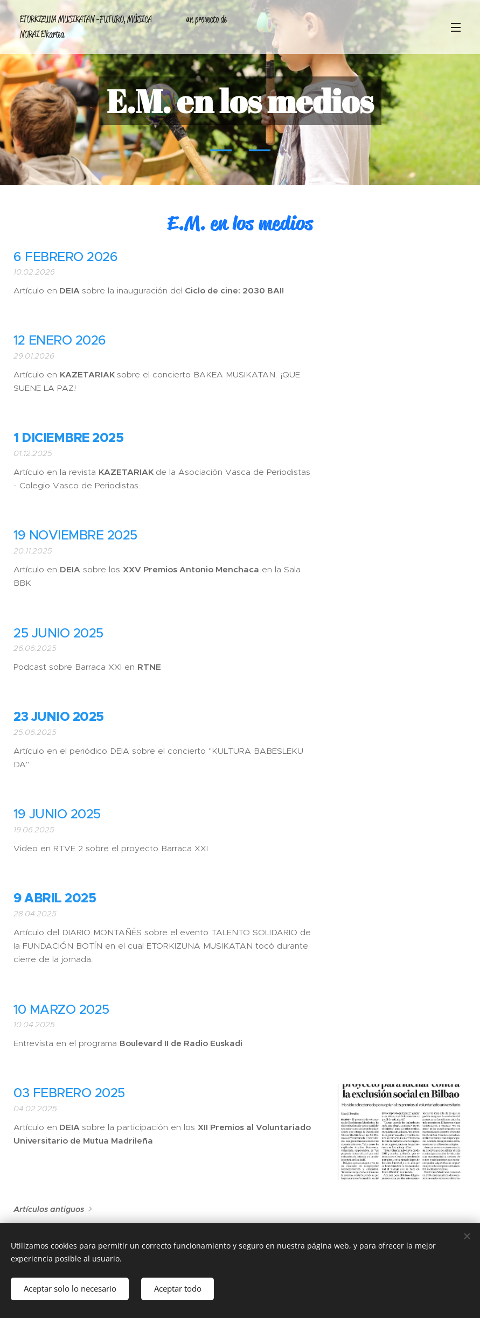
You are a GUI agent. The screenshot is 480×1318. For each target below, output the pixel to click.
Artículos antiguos (48, 1209)
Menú (456, 27)
